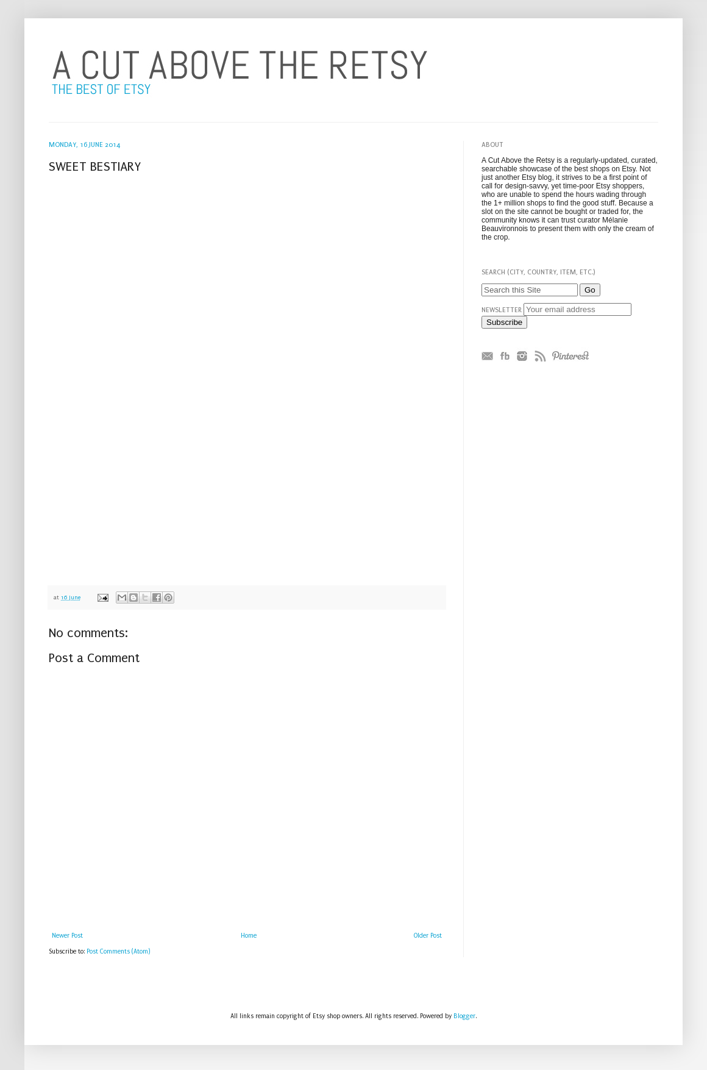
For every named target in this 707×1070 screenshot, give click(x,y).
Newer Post (67, 936)
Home (249, 936)
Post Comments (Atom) (119, 951)
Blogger (464, 1016)
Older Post (428, 936)
